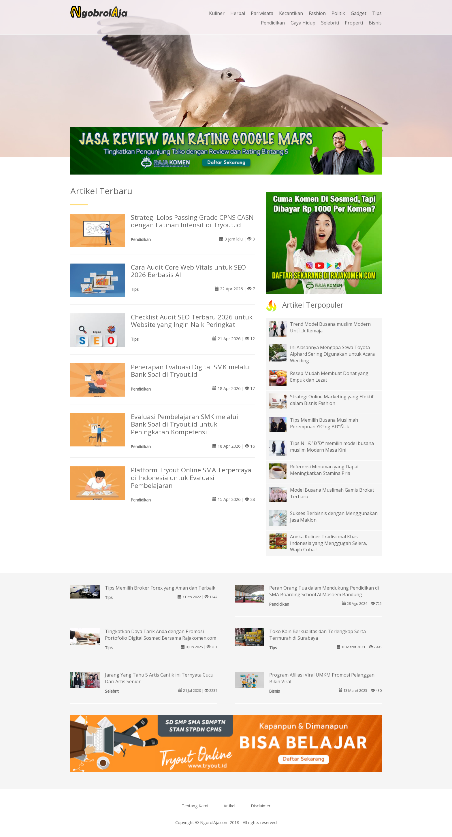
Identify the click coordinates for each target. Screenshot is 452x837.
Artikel (229, 805)
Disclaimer (260, 805)
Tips (377, 13)
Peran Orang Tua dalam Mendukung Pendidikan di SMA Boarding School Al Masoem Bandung (324, 591)
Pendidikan (273, 23)
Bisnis (375, 23)
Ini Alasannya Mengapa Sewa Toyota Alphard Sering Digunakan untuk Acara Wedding (332, 354)
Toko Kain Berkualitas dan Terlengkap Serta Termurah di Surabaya (317, 634)
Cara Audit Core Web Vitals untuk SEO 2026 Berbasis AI (188, 271)
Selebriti (330, 23)
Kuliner (217, 13)
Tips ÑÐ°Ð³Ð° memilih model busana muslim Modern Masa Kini (332, 446)
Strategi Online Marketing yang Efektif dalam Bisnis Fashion (332, 399)
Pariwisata (262, 13)
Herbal (237, 13)
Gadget (358, 13)
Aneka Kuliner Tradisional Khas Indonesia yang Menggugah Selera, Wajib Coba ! (328, 543)
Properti (354, 23)
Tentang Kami (195, 805)
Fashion (317, 13)
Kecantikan (291, 13)
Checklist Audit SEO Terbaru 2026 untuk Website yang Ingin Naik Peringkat (192, 321)
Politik (338, 13)
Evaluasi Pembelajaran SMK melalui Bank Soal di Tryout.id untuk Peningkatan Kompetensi (184, 424)
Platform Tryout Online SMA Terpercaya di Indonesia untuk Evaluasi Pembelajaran (191, 477)
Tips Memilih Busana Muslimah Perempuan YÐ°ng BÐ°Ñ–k (324, 423)
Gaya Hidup (303, 23)
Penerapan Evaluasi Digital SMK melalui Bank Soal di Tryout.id (191, 370)
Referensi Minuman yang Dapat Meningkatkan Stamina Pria (324, 469)
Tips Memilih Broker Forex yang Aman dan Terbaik (160, 588)
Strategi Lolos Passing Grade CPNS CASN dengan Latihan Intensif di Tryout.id (192, 221)
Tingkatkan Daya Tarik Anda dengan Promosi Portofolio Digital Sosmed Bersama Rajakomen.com (160, 634)
